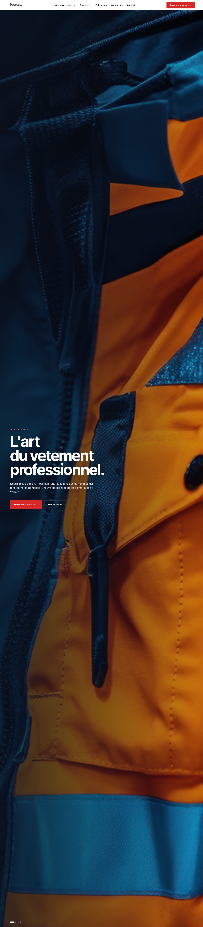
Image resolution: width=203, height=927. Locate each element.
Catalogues (117, 5)
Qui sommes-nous (64, 5)
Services (84, 5)
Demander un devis (180, 5)
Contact (131, 5)
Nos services (55, 504)
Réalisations (100, 5)
